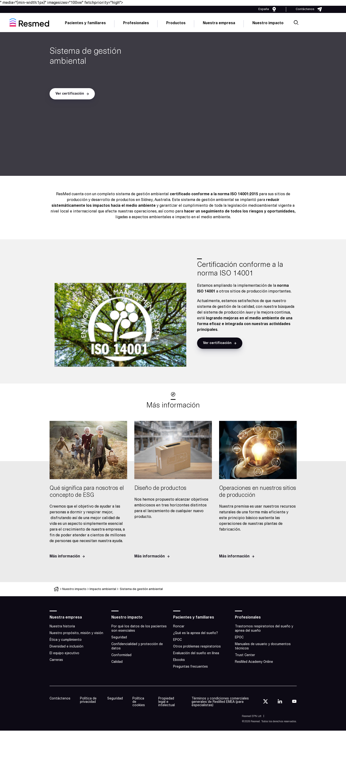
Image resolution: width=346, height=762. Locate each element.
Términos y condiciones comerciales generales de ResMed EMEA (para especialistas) (220, 702)
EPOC (177, 640)
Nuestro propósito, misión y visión (76, 633)
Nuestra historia (62, 626)
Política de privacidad (88, 700)
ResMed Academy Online (254, 662)
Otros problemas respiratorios (197, 646)
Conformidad (121, 655)
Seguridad (119, 637)
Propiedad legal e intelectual (166, 702)
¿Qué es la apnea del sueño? (195, 633)
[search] (296, 22)
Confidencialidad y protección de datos (137, 646)
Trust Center (245, 655)
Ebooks (179, 660)
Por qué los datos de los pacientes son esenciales (139, 628)
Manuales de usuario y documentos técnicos (263, 646)
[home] (29, 22)
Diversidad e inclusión (66, 646)
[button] (72, 93)
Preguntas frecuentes (190, 666)
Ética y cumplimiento (66, 640)
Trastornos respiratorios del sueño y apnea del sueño (264, 628)
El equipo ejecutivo (64, 653)
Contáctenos (60, 698)
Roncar (178, 626)
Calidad (117, 662)
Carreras (56, 660)
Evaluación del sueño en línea (196, 653)
